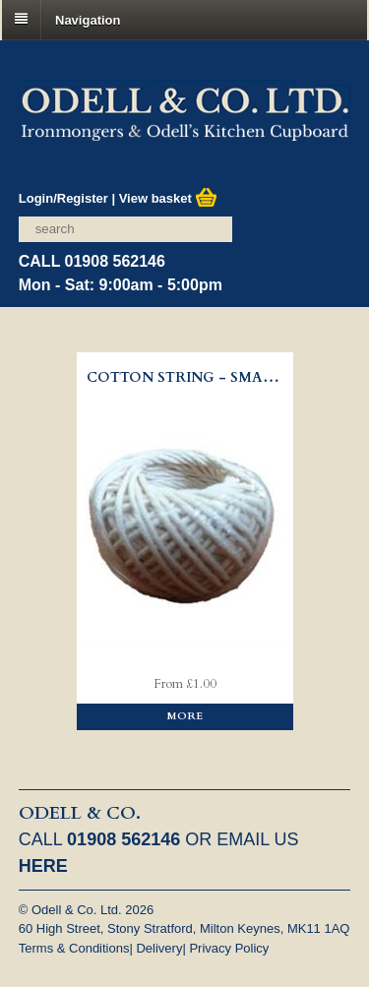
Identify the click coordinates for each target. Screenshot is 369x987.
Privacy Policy (229, 948)
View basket (168, 198)
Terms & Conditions (74, 948)
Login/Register (63, 198)
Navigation (87, 19)
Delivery (159, 948)
